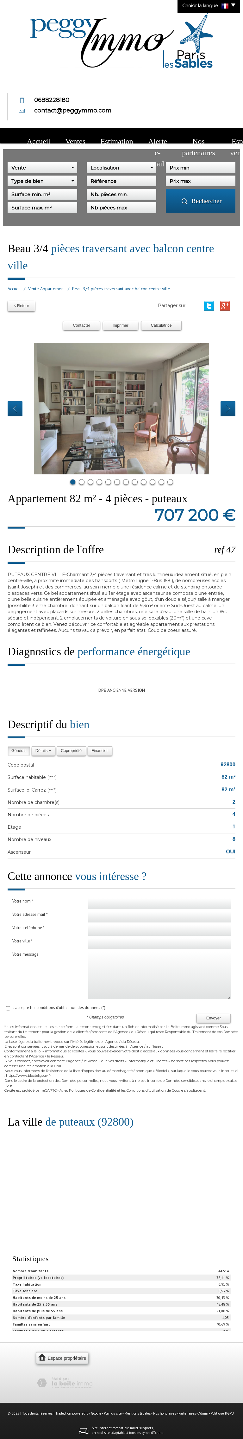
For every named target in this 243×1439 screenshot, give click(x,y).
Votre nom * (22, 899)
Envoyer (213, 1016)
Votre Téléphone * (28, 926)
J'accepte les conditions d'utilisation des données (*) (59, 1006)
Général (18, 749)
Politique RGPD (222, 1412)
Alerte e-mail (109, 136)
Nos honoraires (164, 1412)
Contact (212, 136)
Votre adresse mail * (30, 912)
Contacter (81, 324)
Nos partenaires (144, 136)
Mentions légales (137, 1412)
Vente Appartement (46, 289)
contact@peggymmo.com (72, 110)
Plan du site (113, 1412)
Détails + (43, 749)
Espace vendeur (182, 136)
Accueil (31, 136)
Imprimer (120, 324)
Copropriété (71, 749)
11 (161, 480)
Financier (99, 749)
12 (170, 480)
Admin (203, 1412)
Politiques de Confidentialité (92, 1089)
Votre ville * (22, 939)
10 (152, 480)
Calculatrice (161, 324)
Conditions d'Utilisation (146, 1089)
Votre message (25, 952)
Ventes (53, 136)
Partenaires (187, 1412)
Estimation (78, 136)
